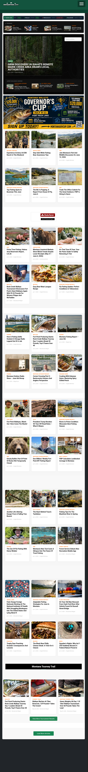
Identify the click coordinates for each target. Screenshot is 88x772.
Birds (60, 641)
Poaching (9, 641)
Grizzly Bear (36, 150)
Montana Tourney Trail (67, 699)
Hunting (7, 11)
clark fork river (64, 599)
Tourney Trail (64, 11)
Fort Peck (10, 419)
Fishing (14, 11)
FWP (60, 150)
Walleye (9, 284)
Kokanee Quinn (63, 374)
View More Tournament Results (43, 719)
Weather (48, 11)
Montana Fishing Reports (14, 187)
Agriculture (36, 247)
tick (60, 247)
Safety (9, 509)
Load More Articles (43, 733)
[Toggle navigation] (81, 4)
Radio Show (29, 11)
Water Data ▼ (40, 11)
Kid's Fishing (36, 509)
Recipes (56, 11)
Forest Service (63, 546)
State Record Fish (76, 11)
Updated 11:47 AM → (78, 17)
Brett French (63, 456)
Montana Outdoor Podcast (41, 374)
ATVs (34, 419)
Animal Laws (10, 599)
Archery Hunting (12, 150)
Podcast (21, 11)
